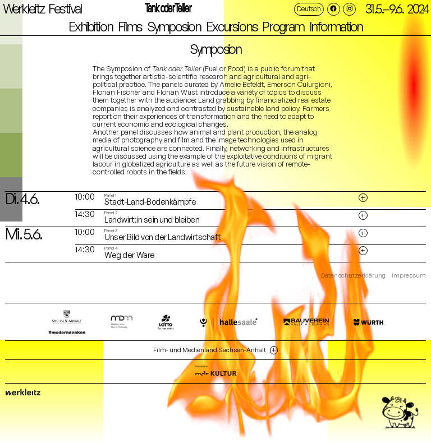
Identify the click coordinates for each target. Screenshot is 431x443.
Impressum (409, 275)
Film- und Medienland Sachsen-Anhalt (209, 350)
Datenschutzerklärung (353, 275)
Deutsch (308, 8)
